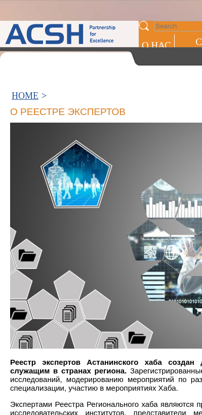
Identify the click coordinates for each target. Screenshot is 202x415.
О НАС (156, 45)
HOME (25, 96)
